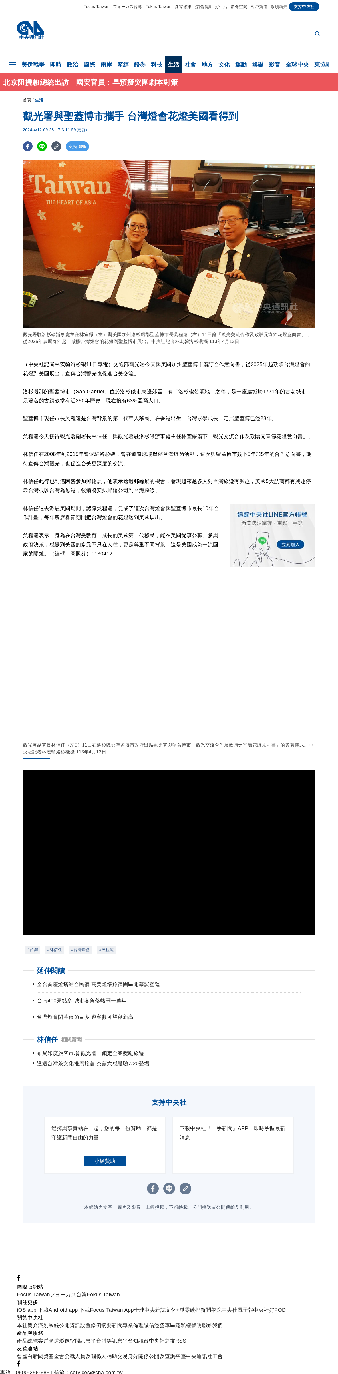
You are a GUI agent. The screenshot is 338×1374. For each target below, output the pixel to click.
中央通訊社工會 (204, 1346)
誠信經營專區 (159, 1315)
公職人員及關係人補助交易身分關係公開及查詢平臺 (125, 1346)
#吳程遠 (106, 949)
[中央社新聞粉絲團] (18, 1269)
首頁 (27, 100)
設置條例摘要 (96, 1315)
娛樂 (258, 64)
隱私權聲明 (188, 1315)
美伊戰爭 (33, 64)
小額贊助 (105, 1151)
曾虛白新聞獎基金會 (41, 1346)
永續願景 (279, 7)
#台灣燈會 (80, 949)
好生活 (221, 7)
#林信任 (54, 949)
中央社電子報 (237, 1300)
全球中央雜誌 (150, 1300)
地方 (207, 64)
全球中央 (297, 64)
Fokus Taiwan (158, 7)
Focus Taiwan (97, 7)
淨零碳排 (183, 7)
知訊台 (141, 1330)
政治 (73, 64)
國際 (89, 64)
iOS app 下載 (33, 1300)
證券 (140, 64)
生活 (174, 64)
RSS (180, 1330)
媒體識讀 (203, 7)
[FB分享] (28, 146)
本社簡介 (27, 1315)
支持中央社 (304, 6)
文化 (224, 64)
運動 (241, 64)
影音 (275, 64)
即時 (56, 64)
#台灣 (32, 949)
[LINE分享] (42, 146)
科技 (157, 64)
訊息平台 (90, 1330)
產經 (123, 64)
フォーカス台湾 (127, 7)
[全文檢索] (318, 34)
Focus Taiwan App (112, 1300)
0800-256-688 (33, 1362)
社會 (190, 64)
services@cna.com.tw (96, 1362)
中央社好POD (269, 1300)
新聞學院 (211, 1300)
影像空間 (239, 7)
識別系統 (48, 1315)
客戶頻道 (259, 7)
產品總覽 (27, 1330)
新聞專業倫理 (128, 1315)
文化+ (172, 1300)
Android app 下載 (69, 1300)
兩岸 (106, 64)
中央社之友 (162, 1330)
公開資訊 (69, 1315)
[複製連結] (57, 146)
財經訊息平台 (117, 1330)
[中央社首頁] (30, 31)
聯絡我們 (212, 1315)
